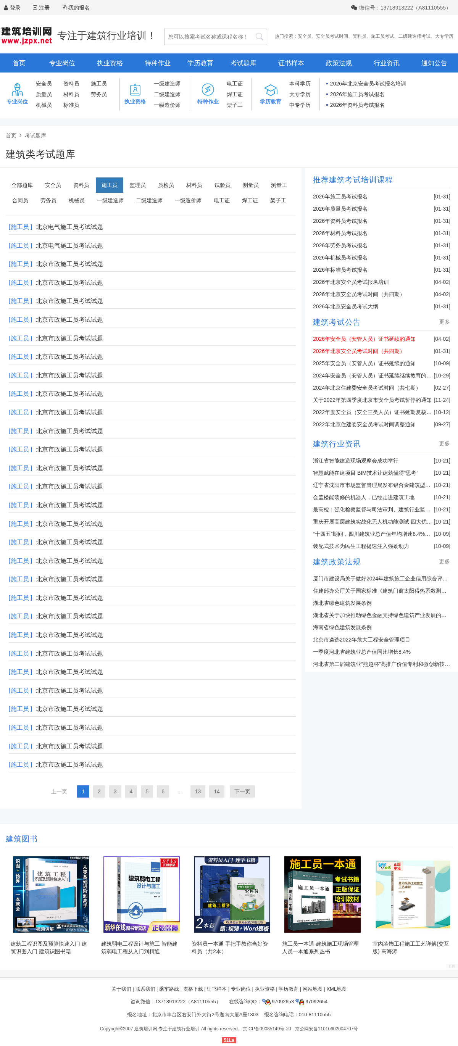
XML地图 (336, 989)
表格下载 (193, 989)
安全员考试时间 (332, 36)
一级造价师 (167, 105)
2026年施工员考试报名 (357, 94)
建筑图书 (22, 838)
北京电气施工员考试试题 (69, 226)
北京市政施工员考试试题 (69, 264)
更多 (444, 322)
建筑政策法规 (337, 561)
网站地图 (313, 989)
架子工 (235, 105)
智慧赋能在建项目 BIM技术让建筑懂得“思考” (365, 473)
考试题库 (243, 63)
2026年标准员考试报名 (340, 270)
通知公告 (434, 63)
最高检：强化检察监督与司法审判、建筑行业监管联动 (377, 509)
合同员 (20, 200)
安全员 (304, 36)
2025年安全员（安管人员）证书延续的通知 (364, 363)
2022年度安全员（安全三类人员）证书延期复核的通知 (377, 412)
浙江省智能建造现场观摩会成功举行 (355, 461)
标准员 (71, 105)
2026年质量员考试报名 (340, 209)
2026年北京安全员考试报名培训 (368, 84)
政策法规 (339, 63)
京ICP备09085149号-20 (267, 1028)
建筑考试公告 (337, 322)
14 (217, 791)
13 (198, 791)
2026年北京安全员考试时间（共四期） (359, 294)
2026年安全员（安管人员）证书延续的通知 (364, 339)
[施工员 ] (20, 226)
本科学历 (300, 84)
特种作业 (158, 63)
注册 (44, 8)
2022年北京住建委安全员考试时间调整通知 (364, 424)
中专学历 (300, 105)
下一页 (242, 791)
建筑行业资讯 (337, 443)
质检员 (166, 185)
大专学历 (444, 36)
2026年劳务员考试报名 (340, 245)
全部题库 (22, 185)
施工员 (99, 84)
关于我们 (121, 989)
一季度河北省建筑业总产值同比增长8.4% (362, 652)
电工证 (235, 84)
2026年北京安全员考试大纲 (345, 306)
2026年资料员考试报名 (357, 105)
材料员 (71, 94)
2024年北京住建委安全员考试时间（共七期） (367, 388)
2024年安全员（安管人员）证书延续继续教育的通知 (375, 375)
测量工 (279, 185)
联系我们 (145, 989)
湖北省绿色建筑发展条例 (342, 603)
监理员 (138, 185)
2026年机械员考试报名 (340, 258)
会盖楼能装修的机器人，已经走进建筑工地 (363, 497)
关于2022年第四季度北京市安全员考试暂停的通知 (372, 400)
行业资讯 (387, 63)
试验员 (222, 185)
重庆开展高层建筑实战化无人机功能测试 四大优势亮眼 (378, 522)
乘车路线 (169, 989)
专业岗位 (62, 63)
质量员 (44, 94)
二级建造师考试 (414, 36)
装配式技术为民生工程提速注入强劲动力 (361, 546)
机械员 (44, 105)
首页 (19, 63)
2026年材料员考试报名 (340, 233)
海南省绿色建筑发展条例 (342, 627)
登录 (15, 8)
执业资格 (110, 63)
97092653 (278, 1001)
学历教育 (200, 63)
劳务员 (99, 94)
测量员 (251, 185)
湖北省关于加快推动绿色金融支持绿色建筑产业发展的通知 (382, 615)
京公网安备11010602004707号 (326, 1028)
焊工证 (235, 94)
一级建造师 (167, 84)
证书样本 (291, 63)
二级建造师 (167, 94)
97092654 (311, 1001)
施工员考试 (382, 36)
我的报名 (76, 8)
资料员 (359, 36)
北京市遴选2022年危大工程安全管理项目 (361, 640)
